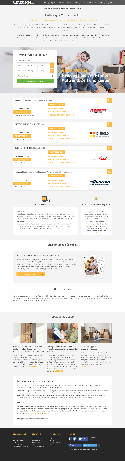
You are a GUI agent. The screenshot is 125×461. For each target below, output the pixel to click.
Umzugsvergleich (50, 2)
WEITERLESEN (32, 372)
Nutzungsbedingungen (55, 448)
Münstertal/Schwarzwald (88, 20)
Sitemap (93, 443)
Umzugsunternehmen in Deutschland (77, 455)
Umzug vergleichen (92, 455)
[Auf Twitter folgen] (75, 444)
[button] (75, 450)
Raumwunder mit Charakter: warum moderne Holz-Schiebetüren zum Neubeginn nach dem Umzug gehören (28, 354)
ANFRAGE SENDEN (56, 104)
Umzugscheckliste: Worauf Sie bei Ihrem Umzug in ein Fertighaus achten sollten (62, 354)
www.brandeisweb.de (33, 419)
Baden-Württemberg (45, 20)
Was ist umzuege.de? (18, 446)
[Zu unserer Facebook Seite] (70, 444)
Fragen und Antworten (37, 443)
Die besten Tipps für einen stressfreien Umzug (91, 353)
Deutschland (32, 20)
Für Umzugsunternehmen (38, 452)
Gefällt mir (84, 444)
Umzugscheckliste (36, 448)
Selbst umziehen (65, 2)
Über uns (15, 443)
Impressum (53, 443)
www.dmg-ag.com (50, 419)
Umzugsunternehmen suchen (85, 2)
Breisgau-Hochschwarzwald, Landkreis (66, 20)
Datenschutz (53, 446)
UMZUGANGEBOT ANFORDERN (58, 112)
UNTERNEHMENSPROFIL (56, 109)
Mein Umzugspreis (35, 81)
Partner (15, 448)
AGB (51, 450)
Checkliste (69, 262)
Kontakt (34, 450)
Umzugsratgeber (106, 2)
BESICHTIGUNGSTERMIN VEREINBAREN (61, 115)
